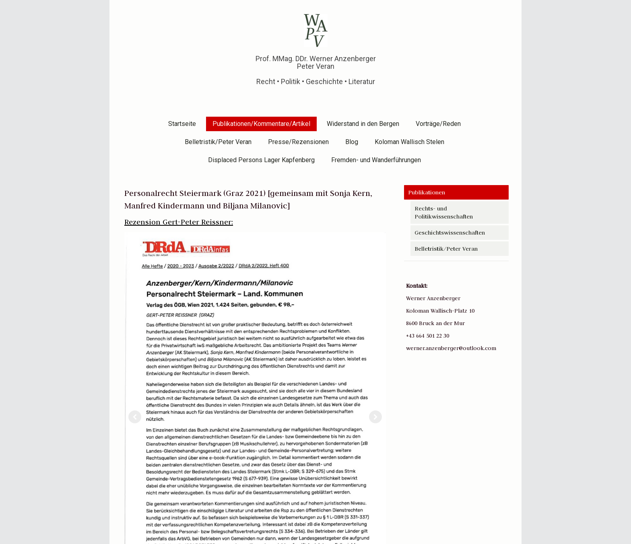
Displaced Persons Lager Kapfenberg (261, 160)
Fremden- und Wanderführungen (376, 160)
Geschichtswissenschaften (449, 232)
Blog (351, 142)
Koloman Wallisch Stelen (409, 142)
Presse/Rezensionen (298, 142)
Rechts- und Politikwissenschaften (443, 212)
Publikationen (426, 192)
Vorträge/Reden (438, 124)
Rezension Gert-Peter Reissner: (178, 222)
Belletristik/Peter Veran (218, 142)
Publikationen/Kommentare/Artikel (261, 124)
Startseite (182, 124)
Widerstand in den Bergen (363, 124)
